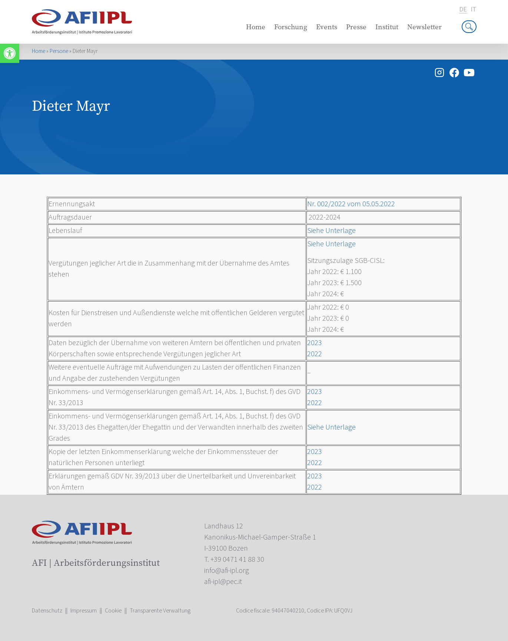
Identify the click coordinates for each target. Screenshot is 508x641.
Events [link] (326, 26)
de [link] (463, 9)
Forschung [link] (290, 26)
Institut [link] (386, 26)
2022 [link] (314, 354)
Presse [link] (356, 26)
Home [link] (255, 26)
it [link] (474, 9)
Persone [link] (59, 51)
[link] (9, 53)
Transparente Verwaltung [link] (160, 611)
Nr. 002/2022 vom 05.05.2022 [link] (351, 204)
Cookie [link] (113, 611)
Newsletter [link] (424, 26)
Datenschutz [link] (47, 611)
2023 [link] (314, 343)
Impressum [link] (83, 611)
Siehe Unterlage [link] (331, 231)
